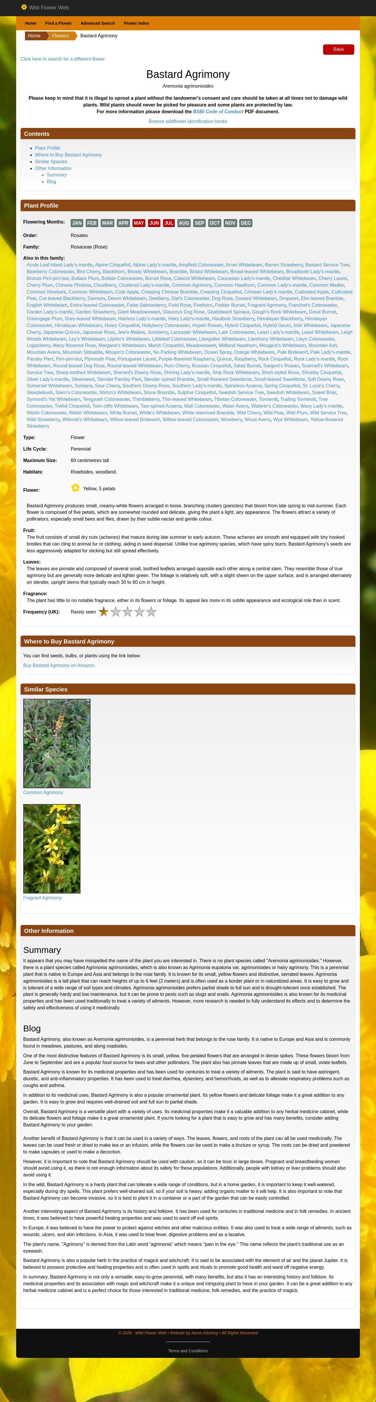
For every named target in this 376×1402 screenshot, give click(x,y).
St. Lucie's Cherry (321, 385)
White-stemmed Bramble (208, 412)
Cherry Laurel (332, 278)
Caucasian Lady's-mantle (243, 278)
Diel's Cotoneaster (190, 298)
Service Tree (40, 372)
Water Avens (235, 406)
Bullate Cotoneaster (121, 278)
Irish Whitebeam (310, 325)
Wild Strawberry (43, 419)
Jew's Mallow (131, 332)
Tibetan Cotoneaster (235, 399)
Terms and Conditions (188, 1350)
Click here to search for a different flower (63, 58)
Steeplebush (40, 392)
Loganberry (38, 345)
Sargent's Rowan (281, 365)
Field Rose (180, 305)
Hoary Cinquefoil (122, 325)
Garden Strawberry (95, 311)
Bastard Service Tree (327, 264)
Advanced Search (97, 23)
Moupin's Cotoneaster (127, 352)
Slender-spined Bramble (169, 379)
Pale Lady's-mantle (330, 352)
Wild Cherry (249, 412)
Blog (51, 181)
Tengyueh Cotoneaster (106, 399)
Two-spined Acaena (161, 406)
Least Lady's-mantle (278, 332)
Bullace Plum (85, 278)
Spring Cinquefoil (282, 385)
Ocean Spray (217, 352)
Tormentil (268, 399)
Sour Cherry (107, 385)
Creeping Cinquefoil (221, 291)
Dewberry (159, 298)
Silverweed (82, 379)
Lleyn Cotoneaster (315, 338)
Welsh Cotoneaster (46, 412)
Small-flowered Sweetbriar (224, 379)
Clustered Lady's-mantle (144, 285)
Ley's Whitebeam (87, 338)
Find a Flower (58, 23)
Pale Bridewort (292, 352)
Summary (57, 174)
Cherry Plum (40, 285)
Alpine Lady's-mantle (154, 264)
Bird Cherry (88, 271)
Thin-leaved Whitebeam (187, 399)
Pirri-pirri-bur (69, 358)
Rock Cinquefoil (274, 358)
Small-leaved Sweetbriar (279, 379)
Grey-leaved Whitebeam (90, 318)
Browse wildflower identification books (188, 121)
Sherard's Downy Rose (137, 372)
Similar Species (51, 161)
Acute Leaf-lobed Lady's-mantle (60, 264)
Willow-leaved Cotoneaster (190, 419)
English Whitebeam (47, 305)
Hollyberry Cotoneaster (166, 325)
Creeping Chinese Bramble (169, 291)
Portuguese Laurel (137, 358)
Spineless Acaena (242, 385)
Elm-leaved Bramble (322, 298)
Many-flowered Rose (74, 345)
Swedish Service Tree (241, 392)
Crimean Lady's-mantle (268, 291)
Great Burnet (322, 311)
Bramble (178, 271)
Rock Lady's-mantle (314, 358)
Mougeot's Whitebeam (282, 345)
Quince (224, 358)
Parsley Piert (40, 358)
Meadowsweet (201, 345)
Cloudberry (105, 285)
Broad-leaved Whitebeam (256, 271)
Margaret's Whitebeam (121, 345)
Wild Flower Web (45, 7)
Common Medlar (326, 285)
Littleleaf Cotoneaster (174, 338)
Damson (96, 298)
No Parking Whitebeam (177, 352)
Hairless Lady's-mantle (141, 318)
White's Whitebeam (160, 412)
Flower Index (136, 23)
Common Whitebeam (90, 291)
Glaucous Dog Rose (184, 311)
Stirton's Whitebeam (120, 392)
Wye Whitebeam (290, 419)
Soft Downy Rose (326, 379)
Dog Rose (222, 298)
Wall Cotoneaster (201, 406)
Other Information (53, 168)
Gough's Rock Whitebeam (279, 311)
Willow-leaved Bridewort (135, 419)
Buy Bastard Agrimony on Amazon (59, 665)
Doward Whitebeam (256, 298)
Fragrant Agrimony (267, 305)
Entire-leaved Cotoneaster (97, 305)
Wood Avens (257, 419)
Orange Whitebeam (254, 352)
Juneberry (157, 332)
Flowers (60, 35)
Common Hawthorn (234, 285)
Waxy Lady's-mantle (321, 406)
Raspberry (245, 358)
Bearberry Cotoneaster (50, 271)
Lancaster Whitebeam (193, 332)
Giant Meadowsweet (139, 311)
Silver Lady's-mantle (48, 379)
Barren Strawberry (284, 264)
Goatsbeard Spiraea (228, 311)
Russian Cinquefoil (211, 365)
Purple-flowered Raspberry (186, 358)
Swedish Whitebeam (287, 392)
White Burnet (123, 412)
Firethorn (203, 305)
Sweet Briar (324, 392)
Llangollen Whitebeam (222, 338)
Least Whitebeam (320, 332)
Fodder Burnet (230, 305)
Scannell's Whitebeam (325, 365)
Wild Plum (296, 412)
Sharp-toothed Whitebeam (83, 372)
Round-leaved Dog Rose (79, 365)
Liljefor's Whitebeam (129, 338)
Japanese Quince (61, 332)
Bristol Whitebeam (209, 271)
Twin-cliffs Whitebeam (115, 406)
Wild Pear (273, 412)
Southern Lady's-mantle (196, 385)
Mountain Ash (322, 345)
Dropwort (288, 298)
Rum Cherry (176, 365)
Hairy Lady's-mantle (189, 318)
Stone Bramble (159, 392)
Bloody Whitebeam (147, 271)
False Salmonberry (146, 305)
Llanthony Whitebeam (271, 338)
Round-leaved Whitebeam (134, 365)
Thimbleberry (145, 399)
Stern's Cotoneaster (76, 392)
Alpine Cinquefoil (112, 264)
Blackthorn (114, 271)
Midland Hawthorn (238, 345)
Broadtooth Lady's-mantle (313, 271)
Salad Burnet (247, 365)
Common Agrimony (192, 285)
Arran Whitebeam (244, 264)
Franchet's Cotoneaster (312, 305)
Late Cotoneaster (237, 332)
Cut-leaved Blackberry (62, 298)
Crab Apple (126, 291)
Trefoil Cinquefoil (72, 406)
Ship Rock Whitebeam (235, 372)
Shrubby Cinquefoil (321, 372)
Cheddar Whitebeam (294, 278)
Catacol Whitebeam (194, 278)
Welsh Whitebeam (88, 412)
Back (338, 49)
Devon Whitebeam (127, 298)
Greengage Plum (44, 318)
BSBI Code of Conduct (218, 111)
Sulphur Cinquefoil (196, 392)
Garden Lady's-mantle (50, 311)
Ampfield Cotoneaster (201, 264)
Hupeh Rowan (207, 325)
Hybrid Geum (277, 325)
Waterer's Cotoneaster (274, 406)
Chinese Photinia (73, 285)
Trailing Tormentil (298, 399)
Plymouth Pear (99, 358)
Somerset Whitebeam (49, 385)
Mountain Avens (43, 352)
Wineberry (231, 419)
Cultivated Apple (312, 291)
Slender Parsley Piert (119, 379)
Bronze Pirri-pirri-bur (48, 278)
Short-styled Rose (280, 372)
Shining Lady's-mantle (187, 372)
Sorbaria (83, 385)
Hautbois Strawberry (233, 318)
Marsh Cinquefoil (166, 345)
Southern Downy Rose (145, 385)
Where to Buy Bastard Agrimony (68, 154)
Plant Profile (47, 148)
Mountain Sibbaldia (83, 352)
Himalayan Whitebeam (78, 325)
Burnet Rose (158, 278)
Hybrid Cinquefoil (243, 325)
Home (30, 23)
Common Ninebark (46, 291)
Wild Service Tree (328, 412)
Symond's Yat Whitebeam (53, 399)
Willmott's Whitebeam (84, 419)
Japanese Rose (98, 332)
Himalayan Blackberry (279, 318)
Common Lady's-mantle (282, 285)
